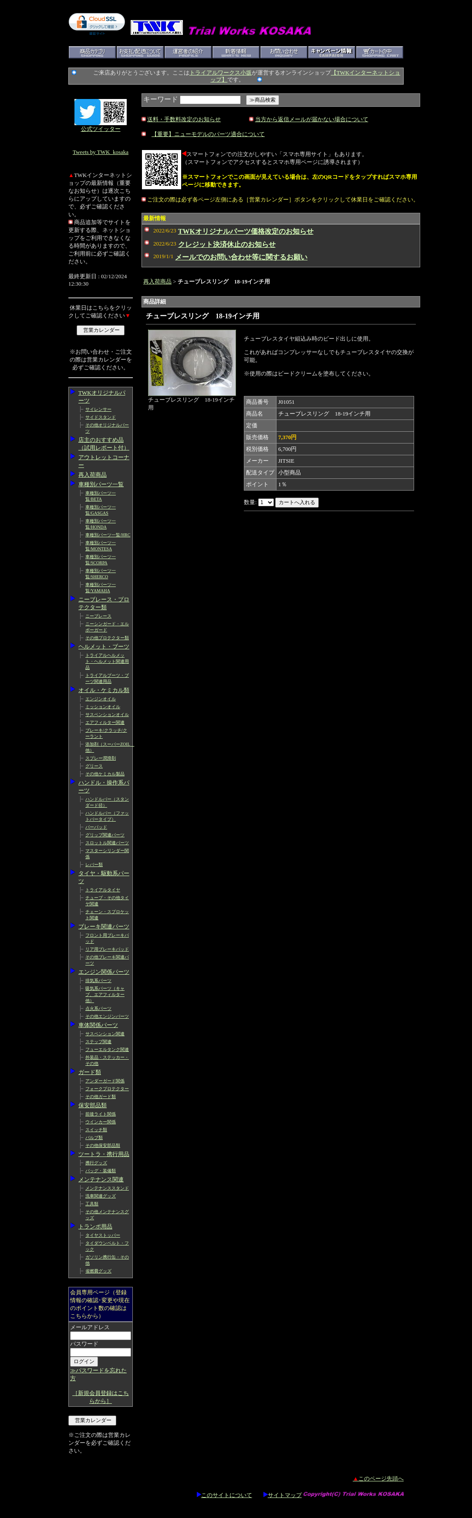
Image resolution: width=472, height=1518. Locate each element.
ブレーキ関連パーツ (103, 926)
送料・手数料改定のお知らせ (184, 119)
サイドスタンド (100, 417)
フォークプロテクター (107, 1088)
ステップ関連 (98, 1041)
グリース (94, 766)
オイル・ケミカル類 (103, 690)
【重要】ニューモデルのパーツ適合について (208, 134)
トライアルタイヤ (102, 889)
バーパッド (96, 827)
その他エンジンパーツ (107, 1016)
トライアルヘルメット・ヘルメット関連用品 (107, 661)
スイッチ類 (96, 1129)
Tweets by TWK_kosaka (100, 152)
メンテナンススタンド (107, 1188)
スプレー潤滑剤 (100, 758)
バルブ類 (94, 1137)
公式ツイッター (101, 129)
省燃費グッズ (98, 1271)
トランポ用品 (95, 1226)
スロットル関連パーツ (107, 842)
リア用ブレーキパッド (107, 949)
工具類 (91, 1203)
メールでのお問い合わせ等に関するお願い (241, 257)
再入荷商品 (92, 474)
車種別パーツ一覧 (101, 484)
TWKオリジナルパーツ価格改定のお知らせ (246, 231)
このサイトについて (224, 1495)
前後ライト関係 (100, 1114)
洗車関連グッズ (100, 1196)
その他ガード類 (100, 1096)
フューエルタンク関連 (107, 1049)
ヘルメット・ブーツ (103, 646)
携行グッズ (96, 1162)
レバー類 (94, 864)
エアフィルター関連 (105, 722)
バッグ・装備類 (100, 1170)
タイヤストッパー (102, 1235)
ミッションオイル (102, 706)
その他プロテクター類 (107, 637)
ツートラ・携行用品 (103, 1154)
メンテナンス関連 (101, 1179)
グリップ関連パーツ (105, 834)
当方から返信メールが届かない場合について (311, 119)
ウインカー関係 (100, 1121)
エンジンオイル (100, 698)
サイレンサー (98, 409)
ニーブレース (98, 616)
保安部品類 (92, 1105)
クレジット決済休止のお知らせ (227, 244)
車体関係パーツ (98, 1025)
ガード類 (89, 1072)
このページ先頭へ (378, 1478)
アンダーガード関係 (105, 1080)
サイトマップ (282, 1495)
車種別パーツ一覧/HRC (107, 534)
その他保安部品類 (102, 1145)
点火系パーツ (98, 1008)
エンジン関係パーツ (103, 972)
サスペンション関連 (105, 1033)
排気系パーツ (98, 980)
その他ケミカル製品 (105, 773)
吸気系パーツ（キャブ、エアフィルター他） (105, 994)
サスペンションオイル (107, 714)
